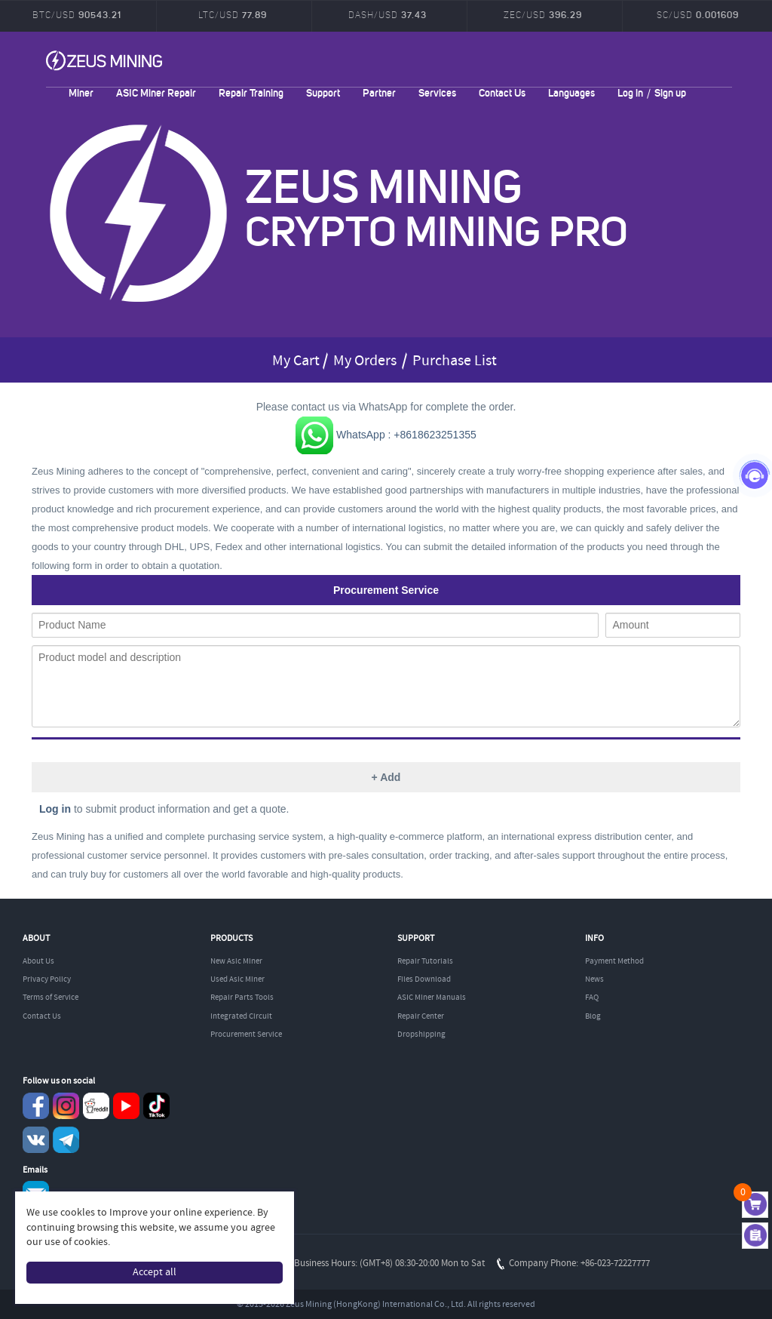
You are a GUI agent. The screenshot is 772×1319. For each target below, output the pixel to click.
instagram (66, 1106)
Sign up (670, 92)
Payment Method (614, 961)
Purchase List (454, 361)
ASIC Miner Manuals (431, 997)
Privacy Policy (47, 979)
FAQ (592, 997)
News (594, 979)
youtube (126, 1106)
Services (437, 92)
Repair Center (420, 1016)
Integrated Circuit (241, 1016)
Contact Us (502, 92)
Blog (593, 1016)
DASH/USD (387, 14)
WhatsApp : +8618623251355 (386, 435)
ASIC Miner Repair (156, 92)
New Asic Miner (236, 961)
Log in (630, 92)
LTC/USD (232, 14)
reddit (96, 1106)
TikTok (156, 1106)
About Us (38, 961)
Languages (571, 92)
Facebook (36, 1106)
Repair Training (251, 92)
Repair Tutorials (425, 961)
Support (323, 92)
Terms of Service (50, 997)
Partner (379, 92)
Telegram (66, 1140)
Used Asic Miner (237, 979)
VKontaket (36, 1140)
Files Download (424, 979)
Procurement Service (246, 1034)
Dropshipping (421, 1034)
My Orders (365, 361)
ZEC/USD (543, 14)
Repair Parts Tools (242, 997)
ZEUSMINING (104, 60)
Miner (81, 92)
